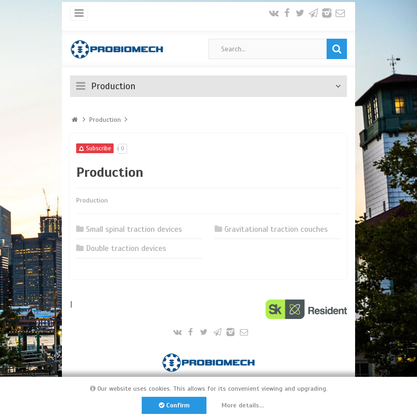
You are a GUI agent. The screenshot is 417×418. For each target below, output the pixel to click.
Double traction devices (126, 249)
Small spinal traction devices (134, 229)
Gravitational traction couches (275, 229)
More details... (243, 405)
